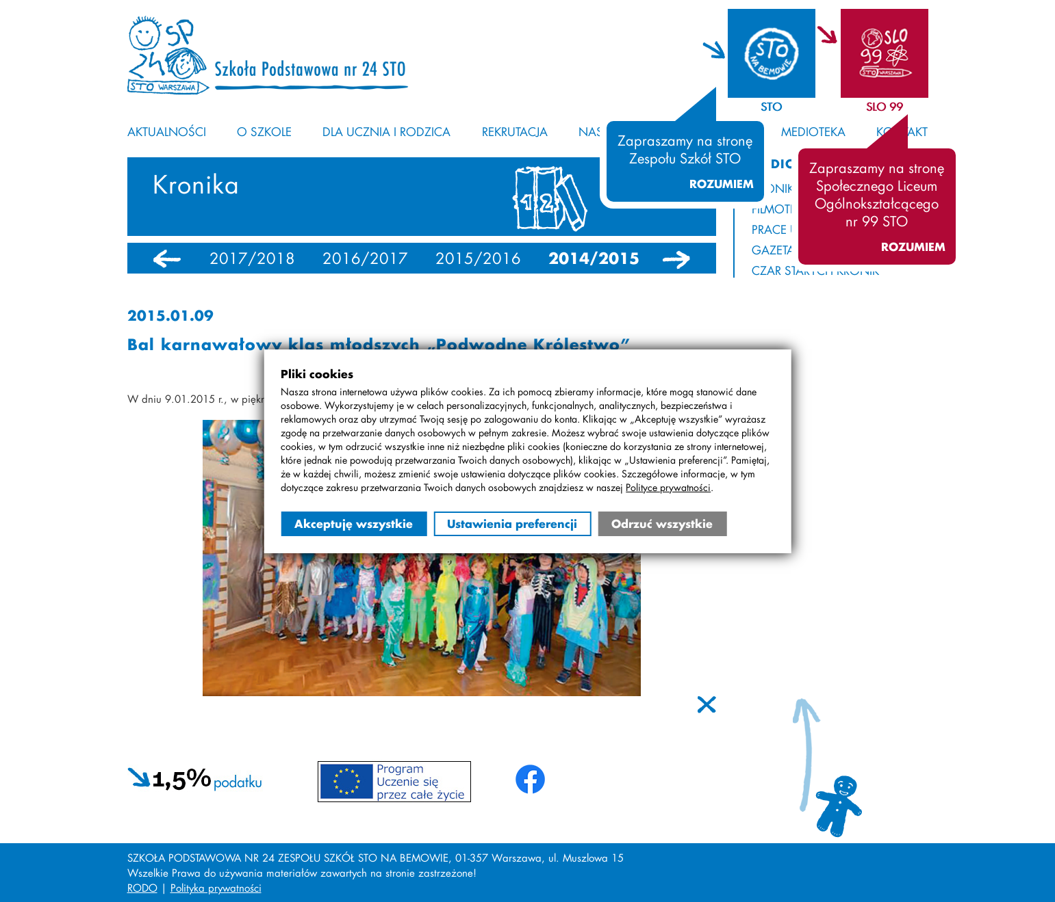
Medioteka (813, 131)
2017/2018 (252, 258)
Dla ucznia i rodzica (386, 131)
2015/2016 (478, 258)
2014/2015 (593, 258)
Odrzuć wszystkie (662, 523)
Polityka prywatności (216, 887)
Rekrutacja (515, 131)
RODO (142, 887)
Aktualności (166, 131)
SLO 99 (884, 106)
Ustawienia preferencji (512, 523)
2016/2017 (365, 258)
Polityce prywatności (668, 487)
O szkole (264, 131)
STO (771, 106)
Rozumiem (721, 184)
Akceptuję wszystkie (353, 523)
